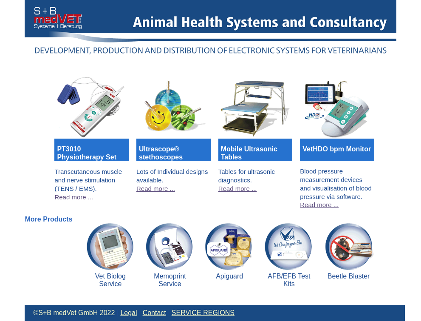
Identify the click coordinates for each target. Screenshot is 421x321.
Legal (128, 312)
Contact (154, 312)
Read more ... (73, 197)
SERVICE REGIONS (203, 312)
